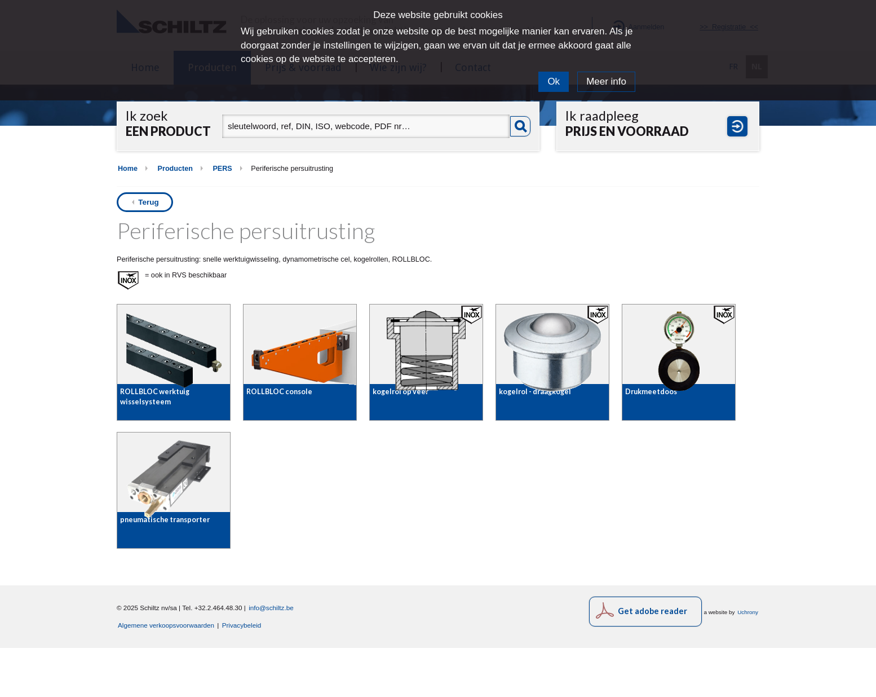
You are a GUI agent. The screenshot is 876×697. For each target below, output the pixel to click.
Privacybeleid (242, 673)
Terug (148, 202)
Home (128, 169)
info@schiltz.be (271, 656)
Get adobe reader (652, 659)
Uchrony (747, 661)
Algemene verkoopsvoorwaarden (166, 673)
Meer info (606, 81)
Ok (553, 81)
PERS (222, 169)
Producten (175, 169)
